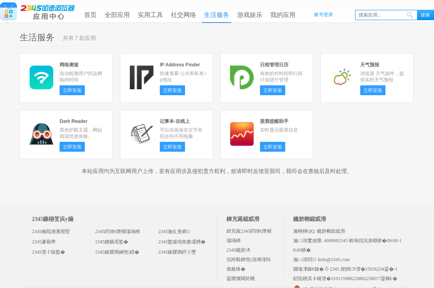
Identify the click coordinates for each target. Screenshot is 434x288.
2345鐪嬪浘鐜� (111, 242)
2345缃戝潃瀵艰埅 (51, 231)
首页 (90, 14)
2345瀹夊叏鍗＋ (174, 231)
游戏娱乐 (249, 14)
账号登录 (323, 14)
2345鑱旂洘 (238, 250)
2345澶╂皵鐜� (48, 252)
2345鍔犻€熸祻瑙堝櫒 (117, 231)
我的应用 (283, 14)
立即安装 (72, 90)
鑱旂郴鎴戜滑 (331, 231)
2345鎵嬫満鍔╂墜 (177, 252)
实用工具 (150, 14)
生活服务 (216, 14)
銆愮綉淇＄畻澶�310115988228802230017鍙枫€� (345, 278)
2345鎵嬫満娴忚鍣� (117, 252)
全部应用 (117, 14)
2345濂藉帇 (44, 242)
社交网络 (183, 14)
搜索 (425, 15)
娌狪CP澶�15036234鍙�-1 (369, 269)
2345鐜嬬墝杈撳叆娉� (182, 242)
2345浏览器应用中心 (37, 10)
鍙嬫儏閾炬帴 (240, 278)
